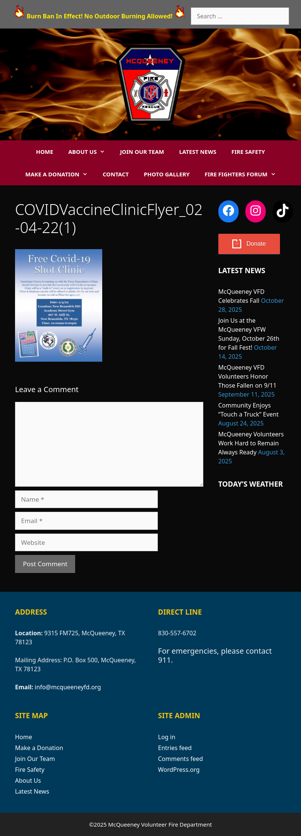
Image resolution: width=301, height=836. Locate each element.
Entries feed (175, 748)
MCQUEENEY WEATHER (252, 529)
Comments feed (180, 759)
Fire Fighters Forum (244, 174)
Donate (256, 244)
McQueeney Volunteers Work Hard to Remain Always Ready (251, 443)
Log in (166, 737)
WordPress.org (179, 769)
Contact (116, 174)
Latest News (197, 151)
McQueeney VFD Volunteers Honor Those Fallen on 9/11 (247, 376)
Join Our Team (142, 151)
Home (44, 151)
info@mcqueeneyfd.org (68, 687)
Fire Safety (248, 151)
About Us (90, 151)
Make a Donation (60, 174)
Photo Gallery (167, 174)
